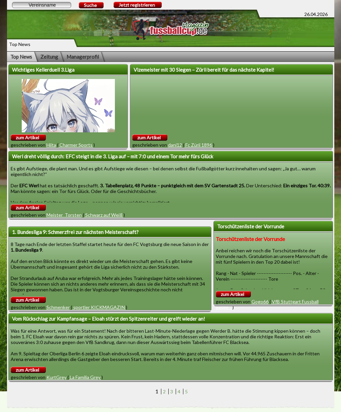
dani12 (175, 145)
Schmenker (58, 307)
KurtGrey (56, 377)
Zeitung (49, 57)
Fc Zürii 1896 (198, 145)
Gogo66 (260, 301)
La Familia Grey (85, 377)
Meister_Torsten (64, 215)
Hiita (51, 145)
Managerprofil (82, 57)
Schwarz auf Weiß (104, 215)
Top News (21, 57)
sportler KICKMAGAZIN (99, 307)
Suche (90, 5)
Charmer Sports (76, 145)
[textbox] (41, 5)
